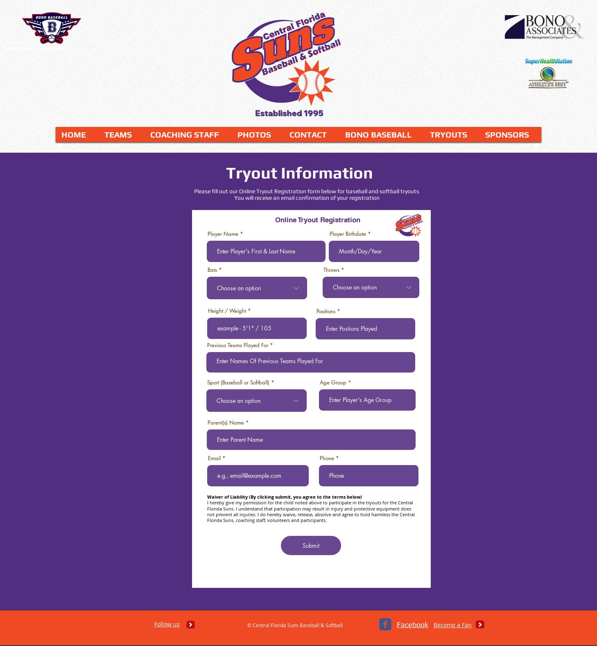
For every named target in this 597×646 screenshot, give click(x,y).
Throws (331, 270)
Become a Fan (453, 625)
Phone (327, 458)
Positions (326, 311)
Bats (212, 270)
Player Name (223, 234)
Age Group (333, 382)
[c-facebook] (385, 624)
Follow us (167, 624)
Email (214, 458)
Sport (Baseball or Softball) (238, 382)
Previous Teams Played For (237, 345)
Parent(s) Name (226, 422)
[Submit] (311, 545)
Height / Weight (227, 311)
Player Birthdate (348, 234)
